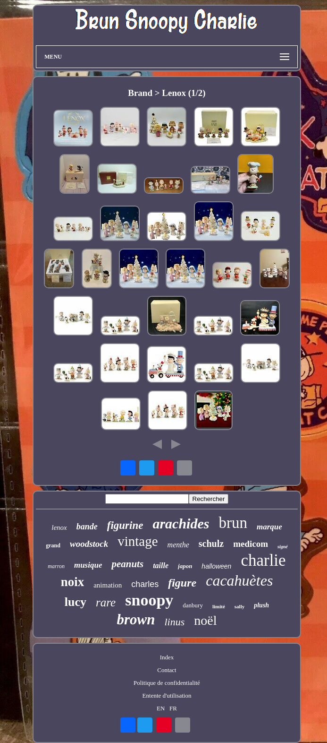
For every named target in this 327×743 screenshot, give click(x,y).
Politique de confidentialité (167, 682)
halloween (216, 566)
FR (173, 708)
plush (261, 605)
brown (136, 619)
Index (167, 657)
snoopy (149, 600)
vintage (137, 541)
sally (239, 606)
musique (88, 565)
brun (232, 522)
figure (182, 583)
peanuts (127, 564)
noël (205, 620)
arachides (180, 523)
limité (218, 606)
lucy (75, 602)
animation (107, 585)
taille (160, 566)
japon (185, 566)
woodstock (89, 544)
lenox (59, 527)
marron (56, 566)
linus (174, 622)
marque (269, 526)
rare (106, 602)
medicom (250, 544)
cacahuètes (239, 580)
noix (72, 582)
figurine (125, 525)
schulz (211, 543)
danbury (193, 605)
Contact (166, 670)
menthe (178, 545)
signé (282, 546)
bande (87, 526)
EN (161, 708)
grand (53, 545)
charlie (263, 560)
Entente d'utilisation (167, 695)
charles (145, 584)
